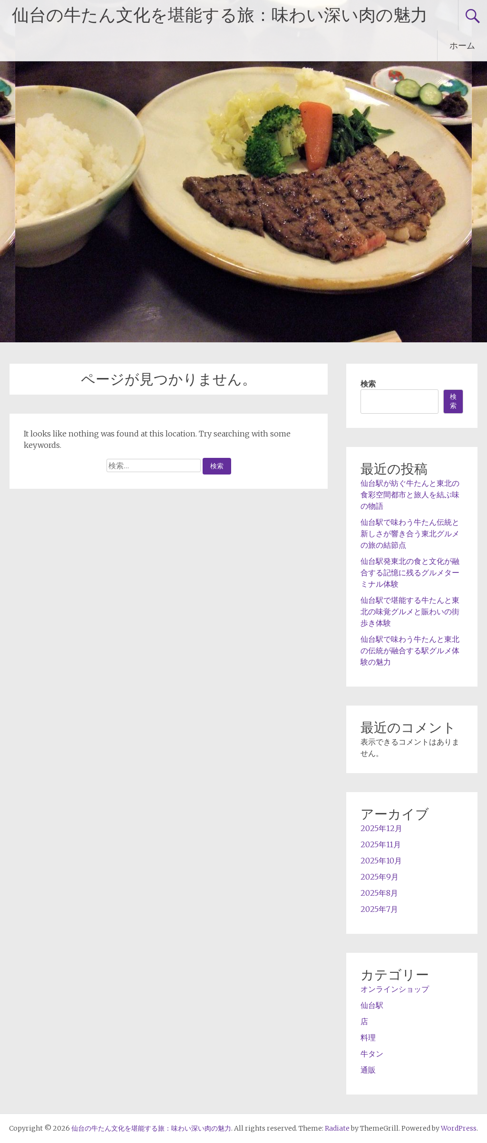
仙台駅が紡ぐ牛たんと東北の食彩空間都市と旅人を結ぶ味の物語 (409, 494)
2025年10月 (381, 860)
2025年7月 (379, 909)
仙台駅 (371, 1005)
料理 (368, 1037)
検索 (368, 383)
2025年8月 (379, 893)
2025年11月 (380, 844)
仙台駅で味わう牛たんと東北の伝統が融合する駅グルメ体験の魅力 (409, 650)
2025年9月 (379, 876)
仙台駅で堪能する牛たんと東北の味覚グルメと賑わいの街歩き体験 (409, 611)
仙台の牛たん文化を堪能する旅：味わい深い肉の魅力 (220, 15)
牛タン (371, 1053)
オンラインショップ (394, 989)
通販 (368, 1070)
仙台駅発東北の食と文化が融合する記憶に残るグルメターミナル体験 (409, 572)
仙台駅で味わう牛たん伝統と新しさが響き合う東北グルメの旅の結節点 (409, 533)
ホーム (462, 45)
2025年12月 (381, 828)
